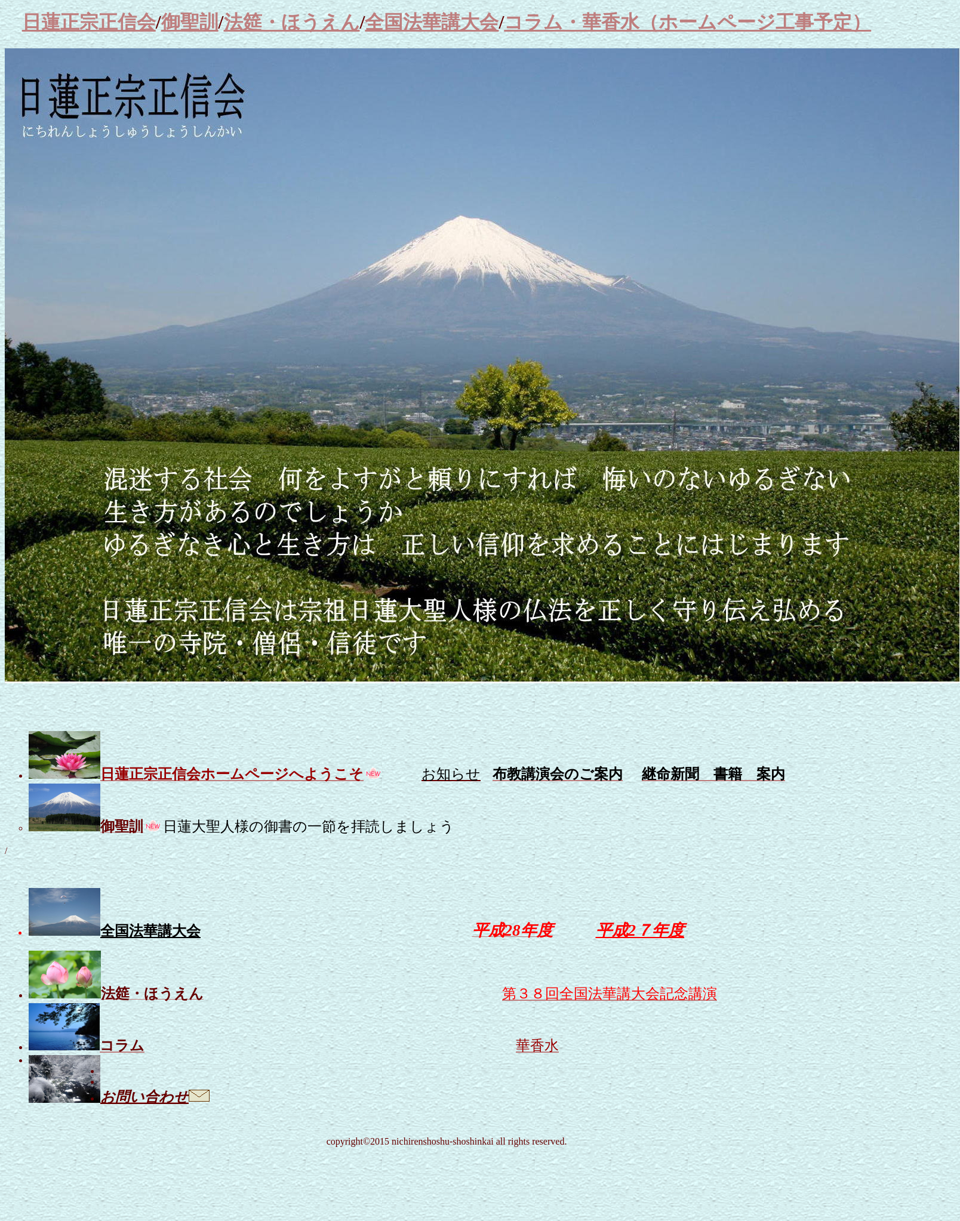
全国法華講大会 (432, 22)
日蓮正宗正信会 (89, 22)
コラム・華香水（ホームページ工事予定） (687, 22)
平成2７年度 (640, 930)
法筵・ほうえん (292, 22)
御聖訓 (190, 22)
